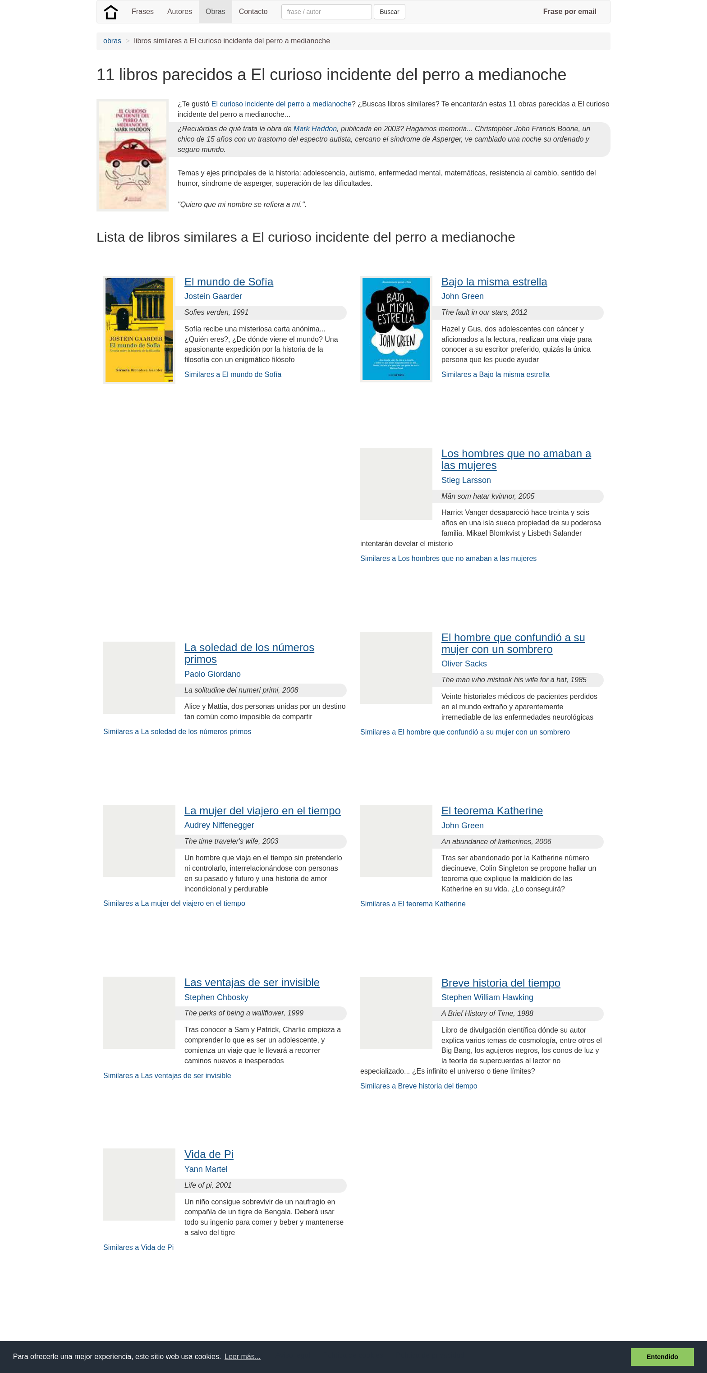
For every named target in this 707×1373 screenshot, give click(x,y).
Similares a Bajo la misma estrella (495, 374)
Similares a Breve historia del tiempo (418, 1086)
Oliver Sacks (464, 663)
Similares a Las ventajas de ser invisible (167, 1075)
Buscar (389, 11)
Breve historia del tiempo (500, 983)
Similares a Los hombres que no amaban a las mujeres (448, 558)
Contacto (253, 11)
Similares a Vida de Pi (138, 1247)
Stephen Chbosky (216, 997)
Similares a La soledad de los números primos (177, 731)
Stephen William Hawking (487, 997)
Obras (215, 11)
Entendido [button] (662, 1356)
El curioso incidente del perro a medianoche (281, 104)
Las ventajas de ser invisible (252, 982)
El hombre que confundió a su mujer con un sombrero (513, 643)
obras (112, 41)
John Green (462, 296)
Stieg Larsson (466, 480)
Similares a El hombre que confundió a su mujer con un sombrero (465, 732)
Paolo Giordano (212, 674)
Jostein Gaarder (213, 296)
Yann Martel (206, 1169)
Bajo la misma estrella (494, 282)
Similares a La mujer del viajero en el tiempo (174, 903)
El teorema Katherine (492, 810)
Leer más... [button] (243, 1356)
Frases (143, 11)
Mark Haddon (315, 129)
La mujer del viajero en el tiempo (262, 810)
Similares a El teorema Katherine (413, 904)
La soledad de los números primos (249, 653)
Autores (179, 11)
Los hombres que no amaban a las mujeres (516, 459)
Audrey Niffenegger (219, 825)
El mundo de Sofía (228, 282)
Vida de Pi (209, 1154)
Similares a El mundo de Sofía (232, 374)
